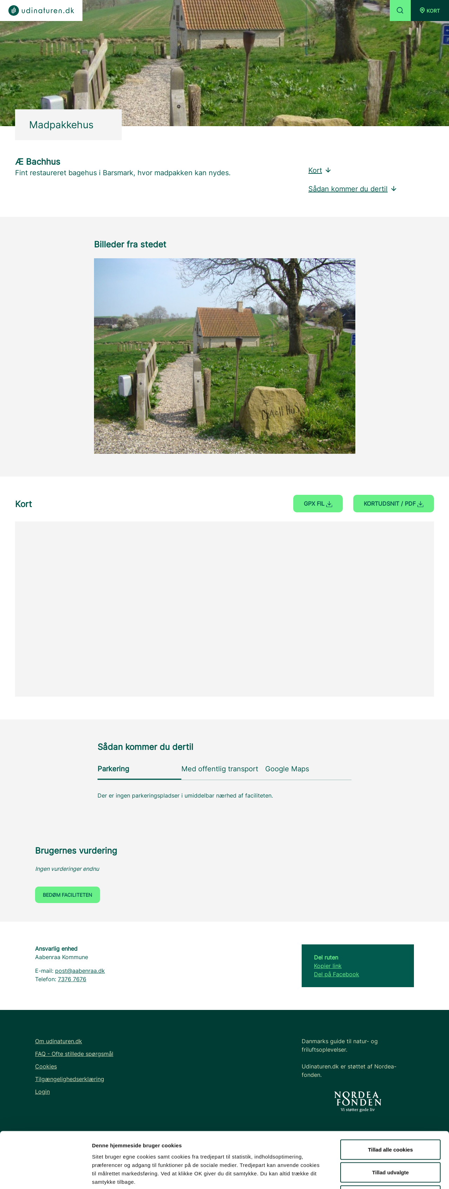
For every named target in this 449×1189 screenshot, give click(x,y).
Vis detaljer (364, 1175)
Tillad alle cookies (390, 1097)
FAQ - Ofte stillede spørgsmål (74, 1053)
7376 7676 (72, 979)
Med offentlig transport (219, 769)
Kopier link (328, 965)
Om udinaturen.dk (58, 1041)
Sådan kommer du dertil (352, 189)
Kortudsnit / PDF (393, 503)
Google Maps (287, 769)
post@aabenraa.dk (80, 970)
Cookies (46, 1066)
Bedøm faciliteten (67, 895)
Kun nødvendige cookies (390, 1143)
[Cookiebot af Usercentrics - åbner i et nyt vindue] (45, 1175)
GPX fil (318, 503)
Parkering (113, 769)
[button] (430, 10)
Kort (320, 170)
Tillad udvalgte (390, 1120)
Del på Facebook (336, 974)
